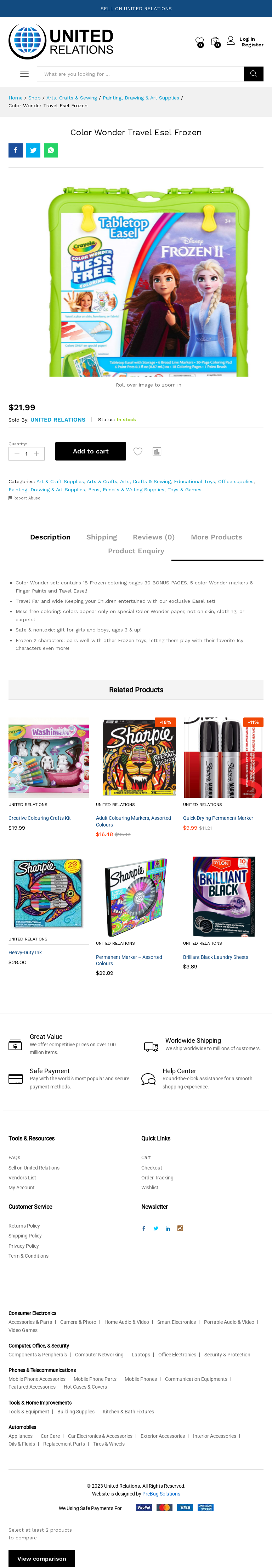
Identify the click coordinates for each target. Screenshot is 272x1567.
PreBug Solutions (161, 1493)
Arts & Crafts (102, 481)
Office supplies (236, 481)
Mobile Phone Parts (95, 1378)
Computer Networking (99, 1354)
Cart (146, 1157)
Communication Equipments (196, 1378)
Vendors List (22, 1177)
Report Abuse (24, 497)
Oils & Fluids (21, 1443)
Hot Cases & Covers (85, 1386)
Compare (158, 451)
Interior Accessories (214, 1435)
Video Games (23, 1329)
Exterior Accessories (163, 1435)
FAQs (14, 1157)
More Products (216, 536)
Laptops (141, 1354)
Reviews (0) (154, 536)
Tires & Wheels (109, 1443)
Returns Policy (24, 1225)
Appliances (20, 1435)
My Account (21, 1187)
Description (50, 536)
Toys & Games (185, 488)
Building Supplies (76, 1410)
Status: (106, 419)
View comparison (41, 1558)
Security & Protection (227, 1354)
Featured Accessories (32, 1386)
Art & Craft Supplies (60, 481)
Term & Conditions (28, 1255)
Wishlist (149, 1187)
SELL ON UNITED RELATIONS (136, 8)
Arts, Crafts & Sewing (145, 481)
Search (254, 74)
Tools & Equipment (28, 1410)
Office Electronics (177, 1354)
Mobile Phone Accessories (37, 1378)
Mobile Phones (141, 1378)
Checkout (151, 1166)
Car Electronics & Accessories (100, 1435)
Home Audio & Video (126, 1321)
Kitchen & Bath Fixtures (128, 1410)
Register (253, 44)
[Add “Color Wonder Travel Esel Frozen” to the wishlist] (139, 451)
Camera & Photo (78, 1321)
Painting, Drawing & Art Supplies (46, 488)
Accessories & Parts (30, 1321)
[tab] (50, 539)
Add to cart (91, 451)
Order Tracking (157, 1177)
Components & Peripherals (37, 1354)
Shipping (101, 536)
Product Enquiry (136, 550)
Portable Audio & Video (229, 1321)
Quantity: (17, 444)
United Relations (57, 419)
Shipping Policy (25, 1235)
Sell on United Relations (34, 1166)
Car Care (50, 1435)
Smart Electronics (176, 1321)
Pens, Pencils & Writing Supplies (126, 488)
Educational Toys (194, 481)
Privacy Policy (23, 1245)
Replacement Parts (64, 1443)
